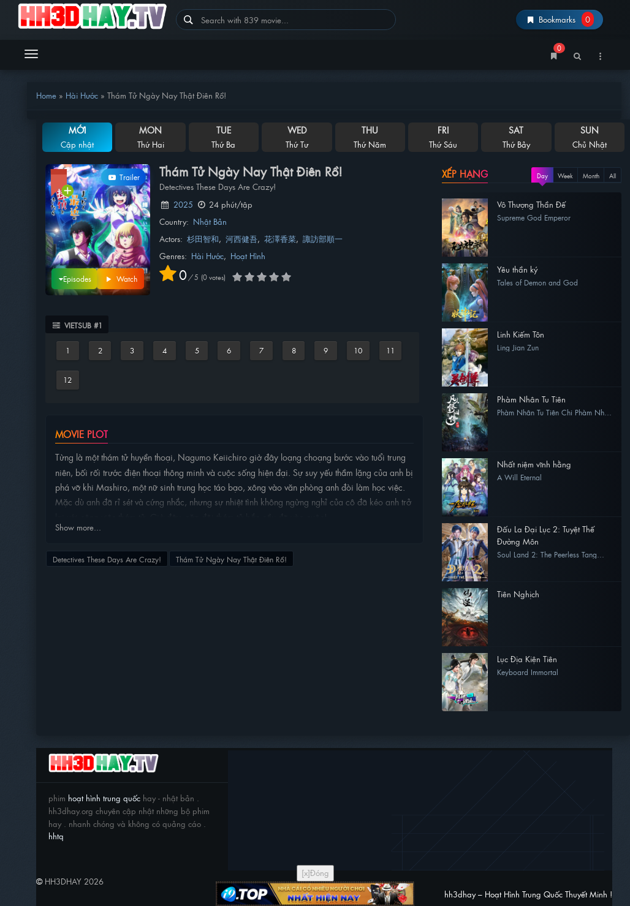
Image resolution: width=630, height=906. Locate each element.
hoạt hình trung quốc (103, 798)
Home (46, 95)
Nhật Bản (210, 221)
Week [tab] (565, 175)
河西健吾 (241, 238)
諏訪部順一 (323, 238)
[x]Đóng (315, 872)
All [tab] (612, 175)
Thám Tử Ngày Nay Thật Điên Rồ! (231, 559)
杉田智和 (203, 238)
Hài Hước (82, 95)
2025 (183, 204)
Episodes (71, 278)
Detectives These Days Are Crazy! (107, 559)
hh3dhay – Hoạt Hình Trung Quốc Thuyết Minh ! (92, 17)
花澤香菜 (280, 238)
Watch (120, 278)
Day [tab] (542, 175)
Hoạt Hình (247, 256)
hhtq (56, 836)
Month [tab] (591, 175)
